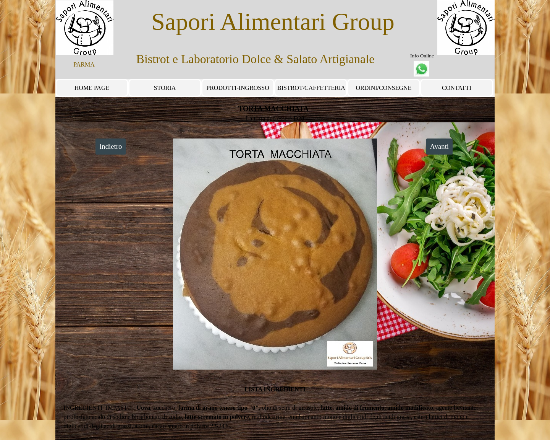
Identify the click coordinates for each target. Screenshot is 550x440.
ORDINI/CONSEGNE (384, 88)
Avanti (439, 146)
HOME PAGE (91, 88)
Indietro (110, 146)
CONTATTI (456, 88)
